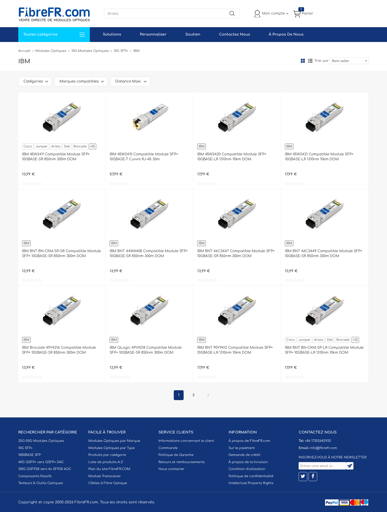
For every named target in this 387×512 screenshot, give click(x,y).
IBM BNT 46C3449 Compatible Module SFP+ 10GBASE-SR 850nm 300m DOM (323, 253)
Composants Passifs (35, 476)
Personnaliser (153, 34)
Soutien (192, 34)
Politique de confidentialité (251, 476)
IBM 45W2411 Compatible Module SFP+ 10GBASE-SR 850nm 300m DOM (56, 156)
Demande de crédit (244, 455)
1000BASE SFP (29, 455)
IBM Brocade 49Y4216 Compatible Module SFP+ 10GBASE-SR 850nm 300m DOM (59, 350)
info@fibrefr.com (323, 448)
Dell (67, 146)
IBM (201, 146)
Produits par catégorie (107, 455)
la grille (303, 61)
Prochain (208, 395)
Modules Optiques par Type (111, 448)
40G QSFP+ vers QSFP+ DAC (41, 462)
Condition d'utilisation (247, 469)
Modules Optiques (51, 51)
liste (310, 61)
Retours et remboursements (181, 462)
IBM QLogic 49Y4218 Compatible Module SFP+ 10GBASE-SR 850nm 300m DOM (146, 350)
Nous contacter (171, 469)
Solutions (112, 34)
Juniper (41, 146)
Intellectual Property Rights (251, 483)
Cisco (27, 146)
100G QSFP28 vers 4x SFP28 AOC (44, 469)
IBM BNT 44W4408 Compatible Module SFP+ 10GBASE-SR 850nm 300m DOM (149, 253)
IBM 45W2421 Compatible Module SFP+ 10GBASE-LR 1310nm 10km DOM (319, 156)
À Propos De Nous (286, 34)
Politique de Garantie (176, 455)
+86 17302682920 (318, 441)
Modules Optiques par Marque (114, 441)
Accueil (24, 51)
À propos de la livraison (248, 462)
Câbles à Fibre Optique (107, 483)
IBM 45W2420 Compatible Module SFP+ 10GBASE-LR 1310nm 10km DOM (231, 156)
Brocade (80, 146)
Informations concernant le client (186, 441)
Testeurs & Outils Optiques (40, 483)
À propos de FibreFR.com (249, 441)
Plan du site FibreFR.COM (109, 469)
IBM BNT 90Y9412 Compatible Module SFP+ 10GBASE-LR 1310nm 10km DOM (235, 350)
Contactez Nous (234, 34)
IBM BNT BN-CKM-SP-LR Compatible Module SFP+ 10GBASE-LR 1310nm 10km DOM (324, 350)
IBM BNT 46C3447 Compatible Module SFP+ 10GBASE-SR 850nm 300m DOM (235, 253)
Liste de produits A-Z (105, 462)
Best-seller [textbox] (340, 61)
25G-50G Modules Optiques (41, 441)
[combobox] (349, 60)
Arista (55, 146)
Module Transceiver (104, 476)
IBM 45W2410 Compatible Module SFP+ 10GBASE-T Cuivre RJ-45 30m (144, 156)
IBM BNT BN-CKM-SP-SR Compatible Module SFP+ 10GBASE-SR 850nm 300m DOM (61, 253)
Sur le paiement (242, 448)
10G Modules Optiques (90, 51)
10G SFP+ (121, 51)
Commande (168, 448)
